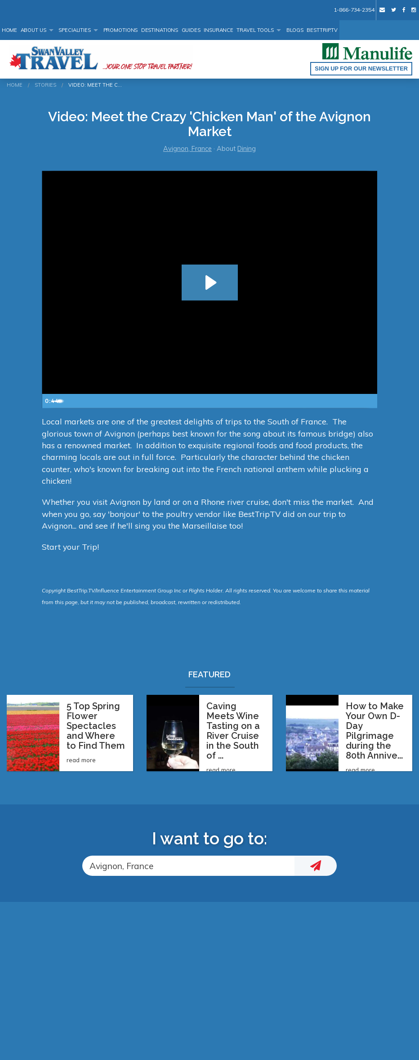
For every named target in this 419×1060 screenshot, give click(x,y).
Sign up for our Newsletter (361, 68)
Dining (246, 149)
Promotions (120, 30)
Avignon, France (187, 149)
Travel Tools (255, 30)
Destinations (159, 30)
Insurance (218, 30)
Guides (191, 30)
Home (10, 30)
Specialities (74, 30)
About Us (33, 30)
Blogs (294, 30)
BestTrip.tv (322, 30)
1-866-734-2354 (354, 9)
